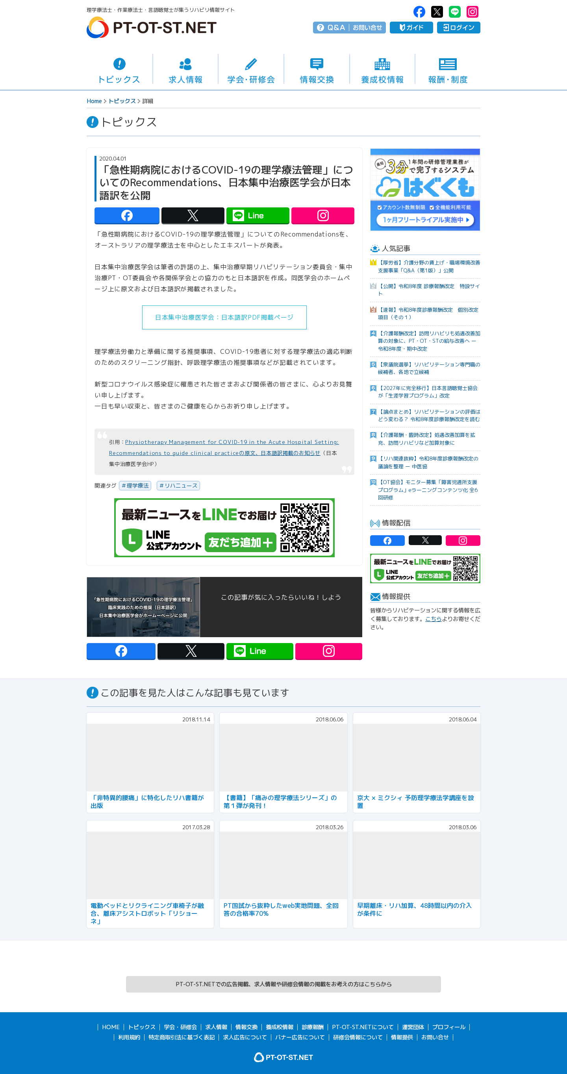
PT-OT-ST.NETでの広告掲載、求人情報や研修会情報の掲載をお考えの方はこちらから (284, 984)
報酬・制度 (447, 69)
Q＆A (336, 27)
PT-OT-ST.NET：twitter (437, 12)
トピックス (119, 69)
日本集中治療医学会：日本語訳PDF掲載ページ (224, 317)
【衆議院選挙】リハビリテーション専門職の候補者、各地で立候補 (429, 368)
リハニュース (181, 485)
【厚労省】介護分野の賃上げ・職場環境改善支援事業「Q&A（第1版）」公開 (429, 266)
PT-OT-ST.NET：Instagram (472, 12)
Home (94, 101)
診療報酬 (313, 1027)
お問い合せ (367, 27)
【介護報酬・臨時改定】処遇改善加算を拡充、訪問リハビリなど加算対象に (426, 438)
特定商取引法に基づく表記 (181, 1037)
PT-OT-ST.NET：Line (455, 12)
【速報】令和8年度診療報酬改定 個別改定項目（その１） (428, 313)
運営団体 (413, 1027)
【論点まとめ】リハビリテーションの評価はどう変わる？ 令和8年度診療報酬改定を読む (429, 415)
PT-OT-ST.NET (152, 27)
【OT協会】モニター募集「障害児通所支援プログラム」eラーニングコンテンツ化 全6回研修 (428, 490)
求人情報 (185, 69)
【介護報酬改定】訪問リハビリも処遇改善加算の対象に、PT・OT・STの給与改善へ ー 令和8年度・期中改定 (429, 341)
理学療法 (138, 485)
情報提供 (402, 1037)
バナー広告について (300, 1037)
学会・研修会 (251, 69)
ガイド (411, 27)
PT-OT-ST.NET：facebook (419, 12)
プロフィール (448, 1027)
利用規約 (129, 1037)
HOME (111, 1027)
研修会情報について (358, 1037)
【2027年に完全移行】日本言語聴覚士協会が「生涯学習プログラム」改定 (428, 391)
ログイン (458, 27)
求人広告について (245, 1037)
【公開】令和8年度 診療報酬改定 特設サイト (429, 290)
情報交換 (316, 69)
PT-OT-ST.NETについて (363, 1027)
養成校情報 (382, 69)
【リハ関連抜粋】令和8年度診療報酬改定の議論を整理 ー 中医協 (428, 462)
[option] (425, 189)
